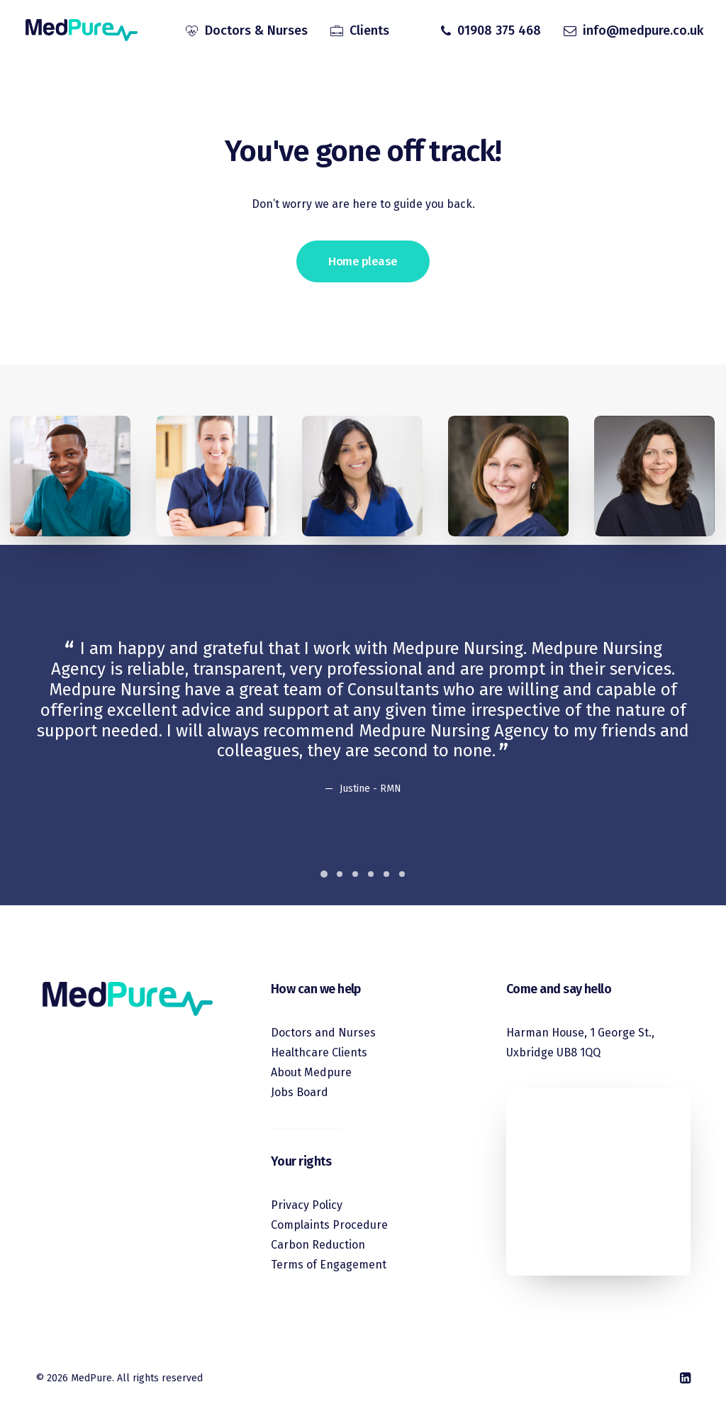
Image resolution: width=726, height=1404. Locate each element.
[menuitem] (247, 30)
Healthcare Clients (319, 1052)
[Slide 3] (355, 874)
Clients (369, 30)
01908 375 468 (499, 30)
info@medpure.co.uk (643, 30)
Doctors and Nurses (323, 1032)
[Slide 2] (339, 874)
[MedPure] (80, 30)
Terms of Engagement (328, 1264)
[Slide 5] (386, 874)
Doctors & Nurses (256, 30)
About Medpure (311, 1072)
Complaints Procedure (329, 1225)
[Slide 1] (324, 874)
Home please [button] (362, 266)
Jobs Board (299, 1092)
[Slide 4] (371, 874)
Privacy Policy (306, 1205)
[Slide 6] (402, 874)
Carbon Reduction (318, 1244)
